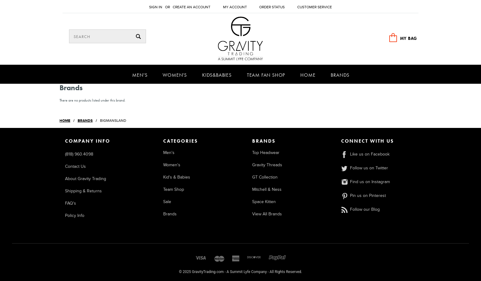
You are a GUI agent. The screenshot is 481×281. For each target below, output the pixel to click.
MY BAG (408, 38)
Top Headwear (265, 152)
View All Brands (267, 214)
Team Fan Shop (266, 75)
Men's (139, 75)
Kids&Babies (217, 75)
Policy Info (74, 215)
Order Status (272, 7)
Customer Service (314, 7)
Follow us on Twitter (364, 168)
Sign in (155, 7)
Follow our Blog (360, 209)
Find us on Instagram (365, 181)
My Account (235, 7)
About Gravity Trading (85, 178)
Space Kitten (264, 201)
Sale (167, 201)
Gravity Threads (267, 164)
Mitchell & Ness (267, 189)
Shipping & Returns (83, 191)
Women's (175, 75)
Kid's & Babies (176, 177)
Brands (340, 75)
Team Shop (173, 189)
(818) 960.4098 (79, 154)
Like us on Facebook (365, 154)
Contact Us (75, 166)
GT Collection (265, 177)
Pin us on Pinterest (363, 195)
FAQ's (70, 203)
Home (307, 75)
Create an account (191, 7)
